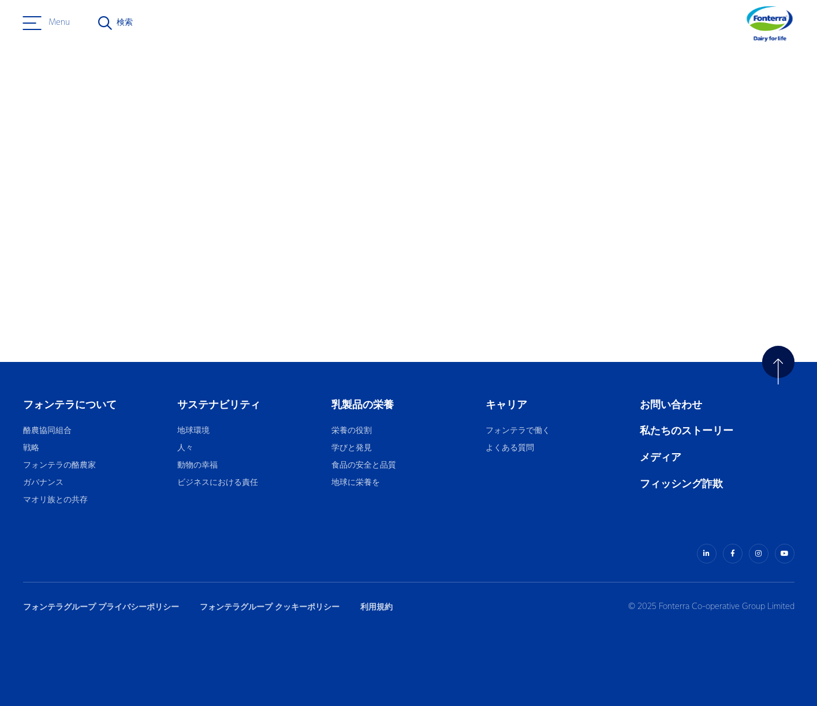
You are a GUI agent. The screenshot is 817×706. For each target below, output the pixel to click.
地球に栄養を (355, 483)
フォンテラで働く (518, 431)
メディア (660, 457)
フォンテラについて (70, 404)
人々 (185, 448)
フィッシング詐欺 (681, 484)
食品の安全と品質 (363, 465)
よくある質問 (510, 448)
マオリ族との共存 (55, 500)
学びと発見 (351, 448)
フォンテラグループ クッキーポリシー (270, 607)
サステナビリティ (218, 404)
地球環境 (193, 431)
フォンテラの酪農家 (59, 465)
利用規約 (376, 607)
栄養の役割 (351, 431)
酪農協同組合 (47, 431)
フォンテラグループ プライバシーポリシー (101, 607)
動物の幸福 (197, 465)
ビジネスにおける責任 (217, 483)
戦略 (31, 448)
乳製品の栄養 (362, 404)
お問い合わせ (671, 404)
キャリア (507, 404)
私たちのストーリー (686, 430)
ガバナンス (43, 483)
